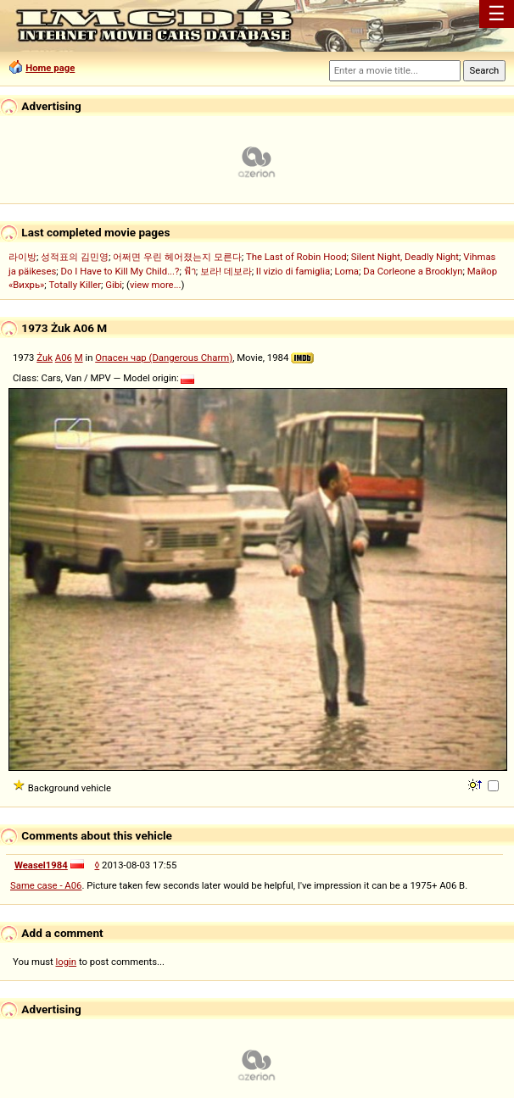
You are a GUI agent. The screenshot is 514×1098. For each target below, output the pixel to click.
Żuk (44, 357)
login (66, 962)
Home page (50, 68)
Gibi (113, 285)
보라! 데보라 (226, 271)
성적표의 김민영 (75, 257)
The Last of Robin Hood (296, 257)
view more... (156, 285)
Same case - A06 (45, 885)
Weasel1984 (41, 865)
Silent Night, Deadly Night (405, 257)
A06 (63, 357)
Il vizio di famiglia (293, 271)
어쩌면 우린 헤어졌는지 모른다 (177, 257)
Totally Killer (75, 285)
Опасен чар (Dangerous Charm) (163, 357)
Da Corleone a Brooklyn (412, 271)
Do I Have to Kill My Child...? (120, 271)
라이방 (22, 257)
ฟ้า (190, 271)
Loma (346, 271)
